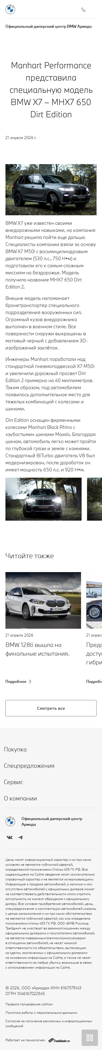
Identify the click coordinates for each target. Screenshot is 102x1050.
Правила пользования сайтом (29, 1004)
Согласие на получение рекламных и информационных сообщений (48, 1023)
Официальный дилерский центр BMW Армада (48, 26)
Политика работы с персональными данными (41, 1012)
